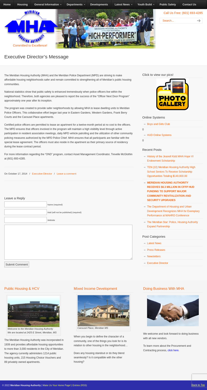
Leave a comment (66, 173)
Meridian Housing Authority (31, 26)
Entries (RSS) (80, 385)
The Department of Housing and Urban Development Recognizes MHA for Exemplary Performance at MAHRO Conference (173, 211)
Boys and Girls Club (158, 124)
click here (173, 350)
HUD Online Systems (159, 135)
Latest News (154, 243)
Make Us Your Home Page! (57, 385)
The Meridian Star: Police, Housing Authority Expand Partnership (172, 224)
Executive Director (42, 173)
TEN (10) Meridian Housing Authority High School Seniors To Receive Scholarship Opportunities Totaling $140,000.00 (171, 172)
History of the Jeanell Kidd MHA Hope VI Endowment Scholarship (170, 158)
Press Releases (156, 249)
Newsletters (154, 256)
